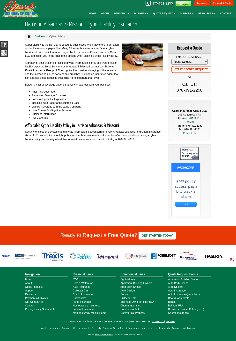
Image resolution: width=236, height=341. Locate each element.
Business (40, 36)
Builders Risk (128, 298)
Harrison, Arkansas (61, 328)
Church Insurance (130, 305)
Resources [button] (206, 13)
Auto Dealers (128, 290)
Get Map (189, 122)
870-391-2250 (160, 4)
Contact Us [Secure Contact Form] (189, 133)
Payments (202, 3)
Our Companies (34, 301)
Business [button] (141, 13)
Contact (225, 13)
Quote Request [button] (164, 13)
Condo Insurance (83, 294)
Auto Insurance (81, 286)
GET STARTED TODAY (157, 235)
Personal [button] (121, 13)
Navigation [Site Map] (32, 274)
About (105, 13)
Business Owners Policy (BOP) (138, 301)
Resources (31, 294)
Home (92, 13)
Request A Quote (222, 3)
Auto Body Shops (130, 286)
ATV (75, 279)
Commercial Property (132, 313)
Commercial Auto (130, 309)
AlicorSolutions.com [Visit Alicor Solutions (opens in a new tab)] (104, 334)
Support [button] (186, 13)
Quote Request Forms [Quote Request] (183, 274)
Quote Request (34, 286)
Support (29, 290)
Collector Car (80, 290)
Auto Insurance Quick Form (184, 294)
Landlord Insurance (84, 309)
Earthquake (79, 298)
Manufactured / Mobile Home (89, 313)
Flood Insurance (82, 301)
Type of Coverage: (189, 57)
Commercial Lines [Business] (132, 274)
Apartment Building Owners (136, 283)
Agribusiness (127, 279)
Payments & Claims (36, 298)
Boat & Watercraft (83, 283)
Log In (186, 204)
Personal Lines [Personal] (83, 274)
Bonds (124, 294)
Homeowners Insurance (86, 305)
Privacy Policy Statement (39, 309)
